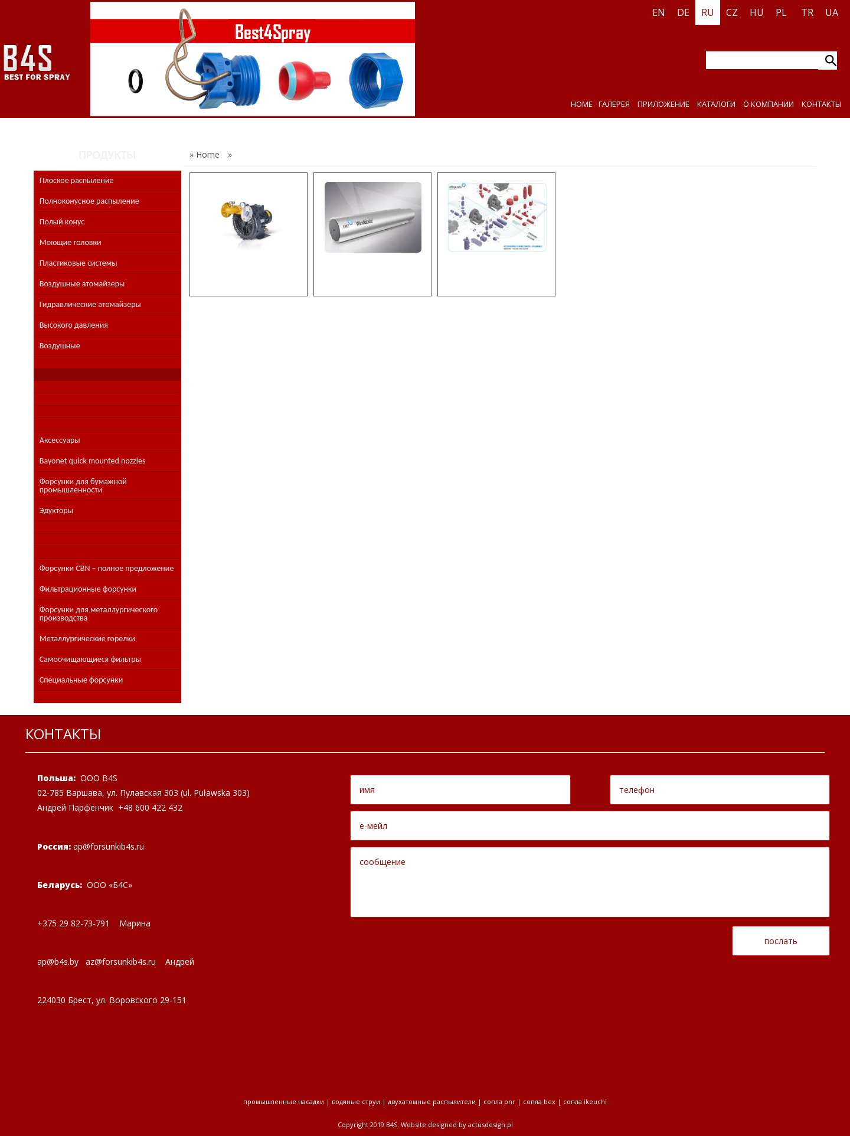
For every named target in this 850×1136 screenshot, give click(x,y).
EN (658, 12)
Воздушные (60, 346)
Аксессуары (60, 440)
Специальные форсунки (81, 680)
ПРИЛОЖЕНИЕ (663, 104)
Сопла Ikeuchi (585, 1101)
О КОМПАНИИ (768, 104)
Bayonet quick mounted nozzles (93, 461)
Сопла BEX (539, 1101)
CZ (732, 12)
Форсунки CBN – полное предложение (107, 568)
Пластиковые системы (78, 263)
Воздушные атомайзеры (82, 284)
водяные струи (356, 1101)
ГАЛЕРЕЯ (614, 104)
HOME (582, 104)
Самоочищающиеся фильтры (90, 659)
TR (807, 12)
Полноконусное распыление (89, 201)
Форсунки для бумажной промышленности (83, 485)
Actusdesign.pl (490, 1124)
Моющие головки (71, 242)
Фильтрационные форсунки (88, 589)
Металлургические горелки (87, 639)
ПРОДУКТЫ (107, 155)
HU (757, 12)
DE (683, 12)
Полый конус (62, 222)
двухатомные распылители (432, 1101)
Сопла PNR (499, 1101)
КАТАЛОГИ (716, 104)
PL (781, 12)
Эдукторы (56, 510)
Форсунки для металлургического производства (99, 614)
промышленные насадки (283, 1101)
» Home (204, 154)
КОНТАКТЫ (821, 104)
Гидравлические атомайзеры (90, 304)
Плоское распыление (77, 180)
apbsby (58, 961)
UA (831, 12)
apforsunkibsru (108, 846)
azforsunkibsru (121, 961)
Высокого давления (74, 325)
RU (707, 12)
